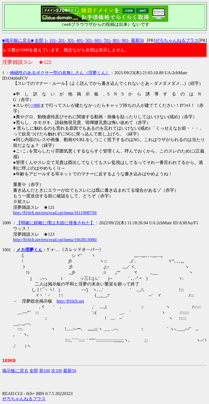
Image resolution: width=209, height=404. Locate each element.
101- (53, 40)
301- (71, 40)
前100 (44, 370)
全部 (39, 40)
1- (46, 40)
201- (62, 40)
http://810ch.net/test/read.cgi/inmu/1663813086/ (55, 239)
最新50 (137, 40)
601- (98, 40)
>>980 (34, 105)
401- (80, 40)
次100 (56, 370)
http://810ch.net (70, 301)
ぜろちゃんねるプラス (177, 40)
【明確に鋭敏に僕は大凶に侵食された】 (55, 222)
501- (89, 40)
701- (108, 40)
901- (126, 40)
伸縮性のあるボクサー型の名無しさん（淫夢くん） (60, 72)
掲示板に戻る (15, 370)
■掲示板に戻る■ (17, 40)
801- (117, 40)
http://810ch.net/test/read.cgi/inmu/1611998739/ (55, 212)
